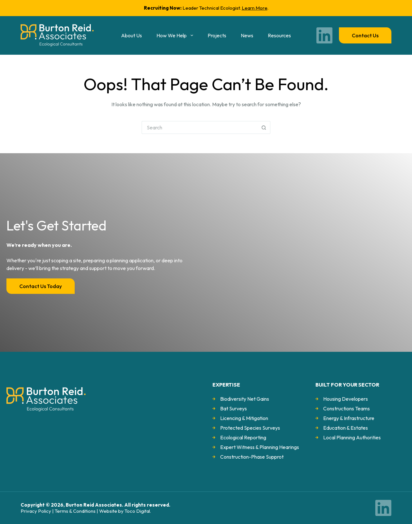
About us (131, 35)
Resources (279, 35)
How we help (175, 35)
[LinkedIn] (324, 35)
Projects (217, 35)
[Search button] (264, 127)
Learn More (254, 8)
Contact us (365, 35)
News (247, 35)
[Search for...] (200, 127)
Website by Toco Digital (124, 511)
